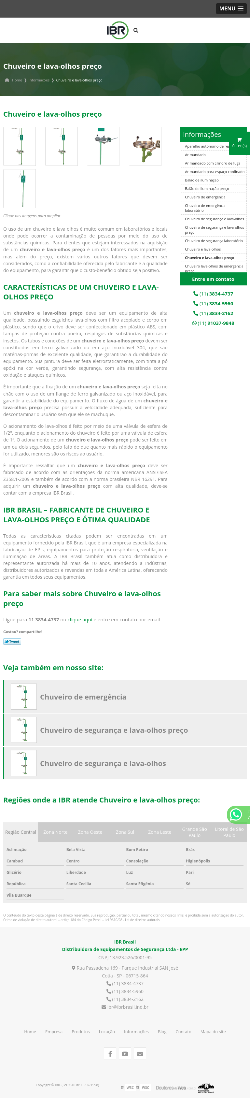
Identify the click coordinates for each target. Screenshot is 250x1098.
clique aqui (80, 619)
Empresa (53, 1031)
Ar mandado (195, 154)
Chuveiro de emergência (205, 197)
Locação (107, 1031)
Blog (162, 1031)
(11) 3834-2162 (125, 999)
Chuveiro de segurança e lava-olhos (214, 218)
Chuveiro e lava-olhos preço (209, 257)
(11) (213, 293)
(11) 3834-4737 (125, 983)
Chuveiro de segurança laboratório (214, 240)
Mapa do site (213, 1031)
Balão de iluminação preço (207, 188)
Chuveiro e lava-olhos (203, 249)
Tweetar (12, 641)
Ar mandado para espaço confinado (214, 171)
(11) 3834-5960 (125, 991)
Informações (202, 134)
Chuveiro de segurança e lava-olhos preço (114, 730)
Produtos (81, 1031)
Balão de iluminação (201, 180)
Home (30, 1031)
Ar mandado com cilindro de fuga (213, 163)
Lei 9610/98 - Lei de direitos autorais (132, 919)
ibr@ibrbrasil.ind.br (125, 1007)
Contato (183, 1031)
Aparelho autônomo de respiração (213, 146)
